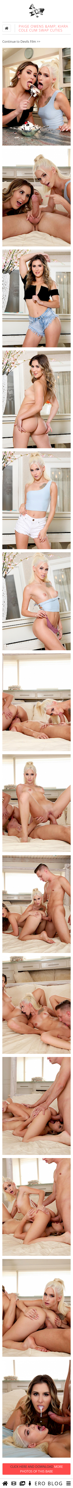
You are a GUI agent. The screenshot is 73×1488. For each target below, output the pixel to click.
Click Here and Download (36, 1469)
